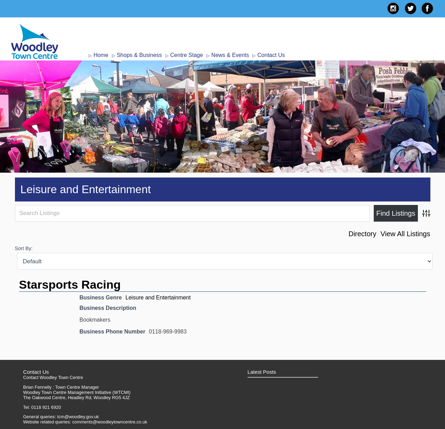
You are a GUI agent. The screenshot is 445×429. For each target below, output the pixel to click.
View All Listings (405, 234)
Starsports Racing (70, 284)
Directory (362, 234)
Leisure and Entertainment (158, 297)
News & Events (230, 55)
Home (101, 55)
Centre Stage (186, 55)
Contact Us (271, 55)
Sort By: (24, 248)
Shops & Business (139, 55)
